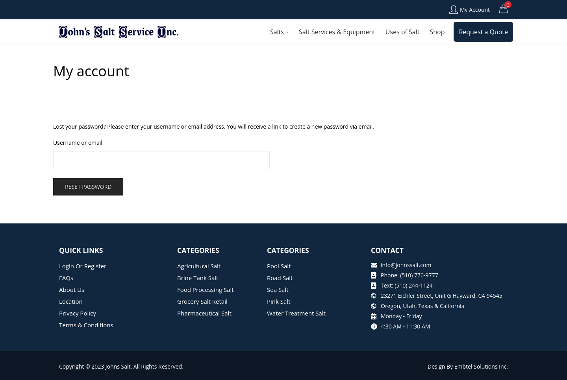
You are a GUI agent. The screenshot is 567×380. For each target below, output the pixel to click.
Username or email (77, 142)
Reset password (88, 186)
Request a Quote (483, 32)
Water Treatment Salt (296, 313)
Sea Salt (278, 289)
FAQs (66, 278)
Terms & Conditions (86, 325)
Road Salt (280, 278)
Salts (279, 32)
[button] (503, 8)
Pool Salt (279, 266)
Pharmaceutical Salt (204, 313)
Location (71, 301)
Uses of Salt (402, 32)
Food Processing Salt (205, 289)
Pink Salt (278, 301)
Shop (437, 32)
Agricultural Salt (198, 266)
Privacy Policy (77, 313)
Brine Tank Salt (197, 278)
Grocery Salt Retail (202, 301)
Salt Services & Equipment (337, 32)
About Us (71, 289)
